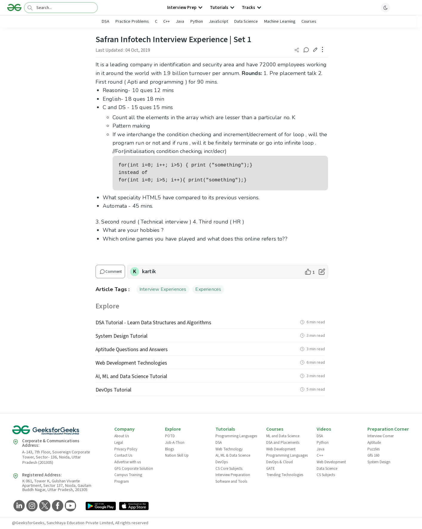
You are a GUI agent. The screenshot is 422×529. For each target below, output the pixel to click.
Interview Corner (380, 436)
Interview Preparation (232, 475)
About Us (121, 436)
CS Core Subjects (228, 468)
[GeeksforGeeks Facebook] (56, 506)
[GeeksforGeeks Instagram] (31, 506)
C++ (166, 21)
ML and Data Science (282, 436)
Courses (308, 21)
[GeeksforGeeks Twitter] (44, 506)
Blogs (169, 449)
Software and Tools (231, 481)
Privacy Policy (125, 449)
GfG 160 (373, 455)
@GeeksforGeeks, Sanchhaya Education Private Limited (62, 523)
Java (180, 21)
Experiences (208, 289)
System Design (378, 462)
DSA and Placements (282, 442)
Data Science (246, 21)
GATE (270, 468)
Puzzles (373, 449)
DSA (105, 21)
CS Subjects (326, 475)
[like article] (309, 271)
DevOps (221, 462)
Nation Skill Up (177, 455)
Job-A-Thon (174, 442)
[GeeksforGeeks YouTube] (69, 506)
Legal (118, 442)
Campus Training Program (128, 478)
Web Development (280, 449)
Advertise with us (127, 462)
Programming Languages (236, 436)
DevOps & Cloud (279, 462)
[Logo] (14, 7)
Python (196, 21)
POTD (170, 436)
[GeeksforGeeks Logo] (58, 432)
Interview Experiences (162, 289)
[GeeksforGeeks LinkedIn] (18, 506)
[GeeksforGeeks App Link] (101, 506)
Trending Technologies (284, 475)
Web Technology (229, 449)
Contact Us (123, 455)
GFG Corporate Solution (133, 468)
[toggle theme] (385, 7)
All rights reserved (131, 523)
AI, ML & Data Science (232, 455)
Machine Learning (279, 21)
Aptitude (374, 442)
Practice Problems (132, 21)
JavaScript (218, 21)
